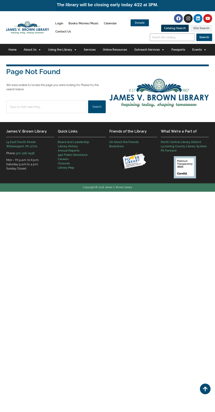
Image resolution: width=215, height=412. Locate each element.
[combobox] (46, 106)
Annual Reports (68, 150)
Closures (64, 163)
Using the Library (62, 50)
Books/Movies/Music (83, 23)
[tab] (175, 28)
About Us (32, 50)
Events (199, 50)
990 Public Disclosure (72, 155)
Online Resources (115, 49)
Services (90, 49)
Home (13, 49)
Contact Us (63, 31)
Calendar (110, 23)
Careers (63, 159)
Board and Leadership (73, 142)
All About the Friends (124, 142)
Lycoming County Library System (184, 146)
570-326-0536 (25, 153)
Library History (68, 146)
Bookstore (116, 146)
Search (204, 37)
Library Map (66, 167)
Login (59, 23)
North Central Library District (181, 142)
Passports (178, 49)
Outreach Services (149, 50)
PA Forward (168, 150)
